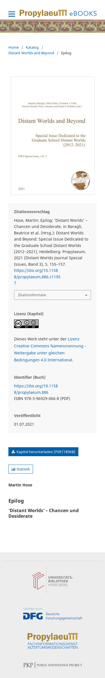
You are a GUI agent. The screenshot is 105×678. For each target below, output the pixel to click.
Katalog (32, 47)
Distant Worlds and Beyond (31, 52)
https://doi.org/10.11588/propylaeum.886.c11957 (37, 277)
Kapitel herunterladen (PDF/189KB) (45, 451)
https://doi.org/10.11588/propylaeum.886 (36, 389)
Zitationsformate (32, 294)
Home (13, 47)
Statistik (20, 469)
